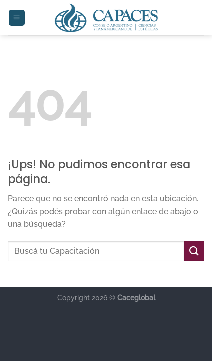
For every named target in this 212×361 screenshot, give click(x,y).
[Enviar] (194, 251)
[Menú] (17, 18)
